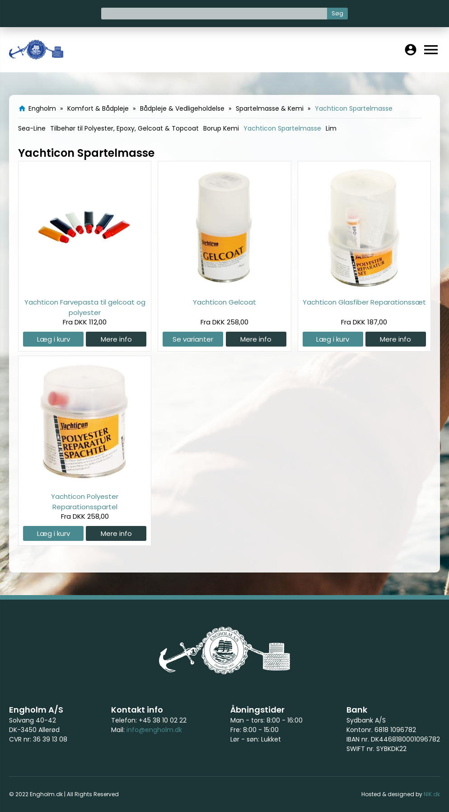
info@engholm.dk (154, 729)
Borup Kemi (221, 128)
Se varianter (193, 339)
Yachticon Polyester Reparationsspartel (84, 501)
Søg (337, 13)
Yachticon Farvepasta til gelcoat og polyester (84, 307)
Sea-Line (32, 128)
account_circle (410, 49)
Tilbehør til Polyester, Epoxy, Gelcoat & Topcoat (124, 128)
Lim (331, 128)
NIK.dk (432, 794)
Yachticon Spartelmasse (282, 128)
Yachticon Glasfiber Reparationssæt (364, 302)
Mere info (116, 339)
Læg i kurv (53, 339)
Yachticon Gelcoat (224, 302)
